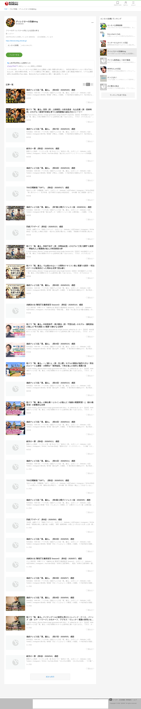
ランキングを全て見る (118, 95)
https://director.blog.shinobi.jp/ (16, 41)
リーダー (118, 5)
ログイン (125, 5)
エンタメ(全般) (13, 45)
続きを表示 (50, 677)
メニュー (133, 5)
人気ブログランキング (11, 3)
